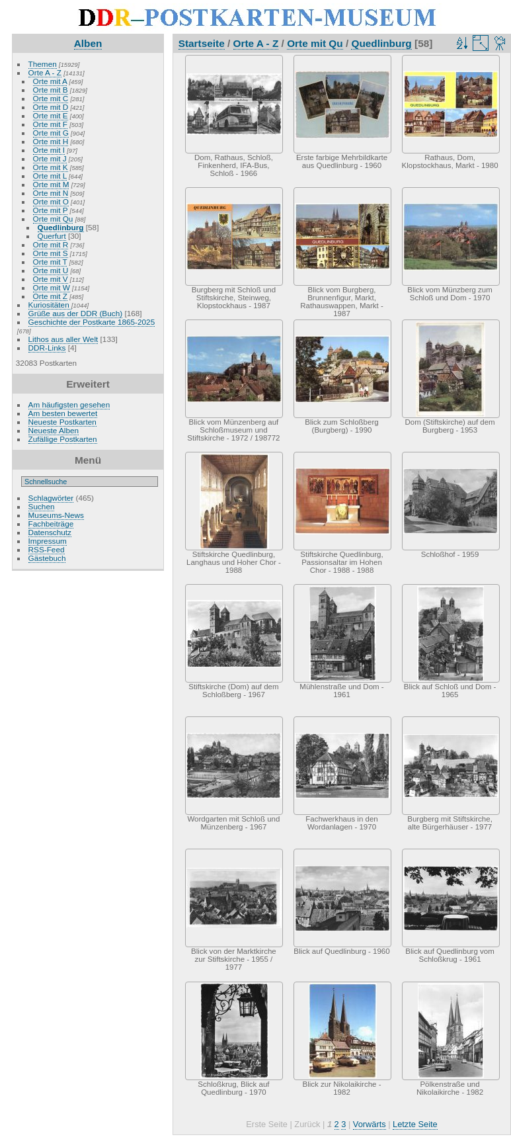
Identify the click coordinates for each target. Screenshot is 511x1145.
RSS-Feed (46, 549)
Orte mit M (51, 184)
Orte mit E (50, 115)
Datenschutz (49, 532)
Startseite (201, 43)
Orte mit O (51, 201)
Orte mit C (51, 98)
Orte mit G (51, 132)
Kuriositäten (49, 304)
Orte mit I (49, 150)
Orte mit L (50, 175)
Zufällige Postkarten (62, 439)
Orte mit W (51, 287)
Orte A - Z (44, 72)
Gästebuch (47, 558)
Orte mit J (50, 158)
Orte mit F (50, 124)
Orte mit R (51, 244)
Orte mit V (50, 279)
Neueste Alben (53, 430)
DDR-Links (47, 347)
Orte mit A (50, 81)
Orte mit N (51, 193)
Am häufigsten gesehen (69, 404)
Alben (88, 43)
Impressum (47, 540)
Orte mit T (50, 261)
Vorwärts (369, 1124)
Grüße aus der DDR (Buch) (75, 313)
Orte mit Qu (53, 218)
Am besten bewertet (63, 413)
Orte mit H (51, 141)
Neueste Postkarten (62, 421)
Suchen (41, 506)
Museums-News (56, 515)
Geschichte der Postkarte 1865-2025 (91, 322)
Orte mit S (50, 253)
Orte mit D (51, 107)
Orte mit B (50, 89)
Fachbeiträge (51, 523)
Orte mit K (50, 167)
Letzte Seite (415, 1124)
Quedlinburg (61, 227)
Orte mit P (50, 210)
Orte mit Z (50, 296)
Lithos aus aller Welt (63, 339)
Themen (42, 64)
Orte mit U (51, 270)
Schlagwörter (51, 497)
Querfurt (52, 236)
